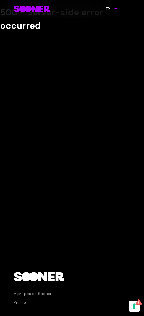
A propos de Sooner (32, 293)
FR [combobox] (108, 8)
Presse (20, 302)
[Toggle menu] (127, 9)
